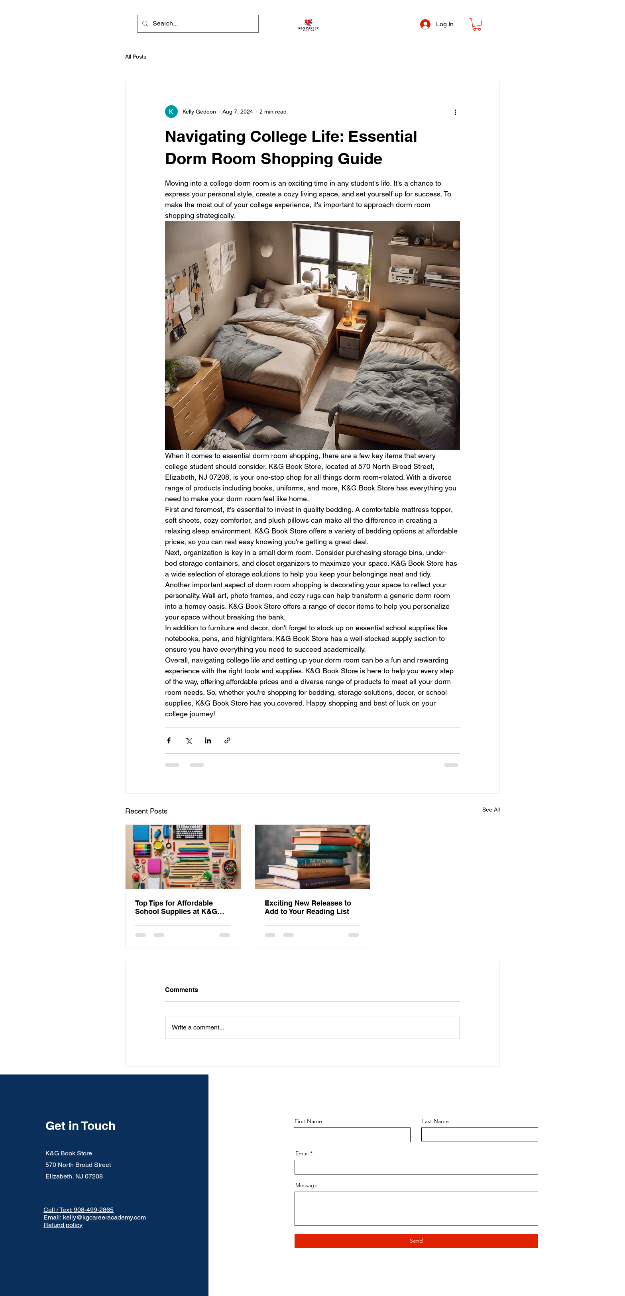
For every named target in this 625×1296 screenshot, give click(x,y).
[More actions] (455, 111)
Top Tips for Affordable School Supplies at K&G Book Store (176, 907)
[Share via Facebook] (169, 740)
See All (491, 809)
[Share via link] (227, 740)
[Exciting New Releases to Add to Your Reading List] (312, 857)
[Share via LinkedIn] (208, 740)
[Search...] (197, 23)
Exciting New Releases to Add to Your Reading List (308, 907)
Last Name (435, 1121)
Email (302, 1153)
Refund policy (63, 1225)
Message (306, 1185)
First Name (308, 1121)
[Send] (416, 1241)
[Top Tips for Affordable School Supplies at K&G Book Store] (183, 857)
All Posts (135, 56)
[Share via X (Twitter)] (188, 740)
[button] (477, 24)
